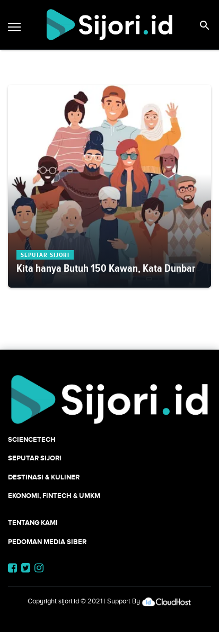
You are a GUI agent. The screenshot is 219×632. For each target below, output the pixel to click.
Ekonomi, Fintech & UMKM (54, 496)
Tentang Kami (33, 523)
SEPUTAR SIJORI (35, 458)
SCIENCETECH (32, 439)
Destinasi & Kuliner (44, 477)
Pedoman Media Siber (47, 542)
